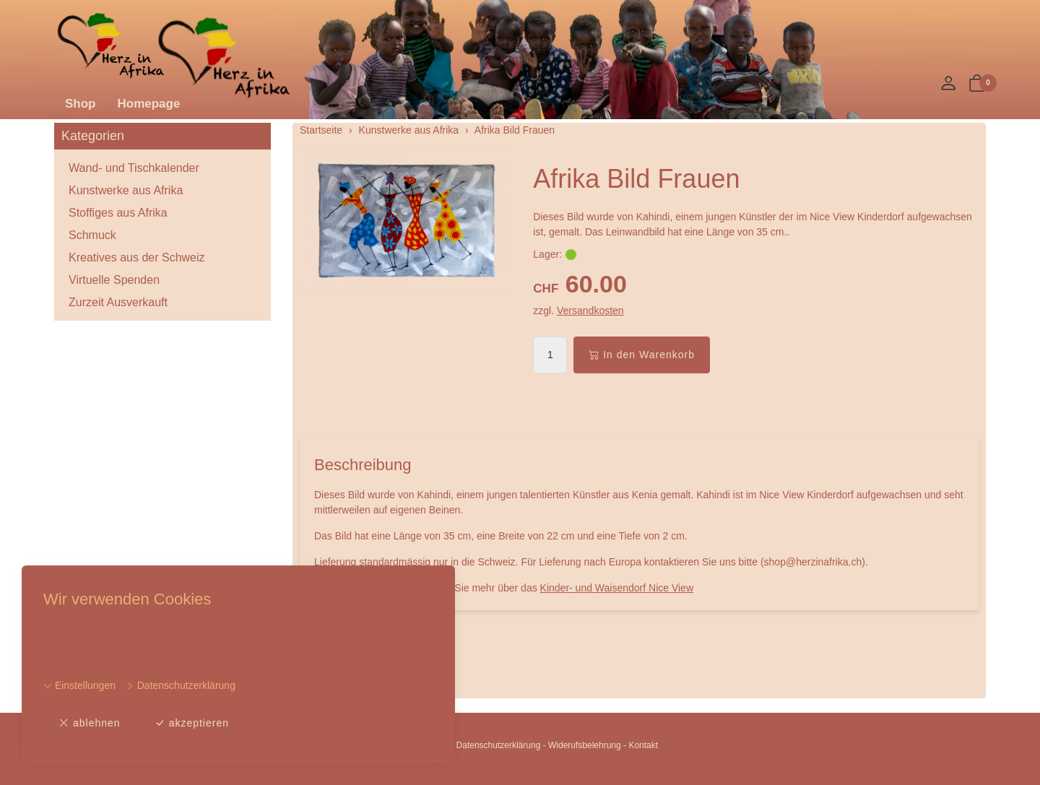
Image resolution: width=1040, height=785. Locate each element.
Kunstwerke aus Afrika (126, 190)
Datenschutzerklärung (180, 685)
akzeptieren (192, 723)
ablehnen (89, 723)
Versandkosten (590, 310)
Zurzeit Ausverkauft (118, 302)
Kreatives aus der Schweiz (137, 257)
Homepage (149, 103)
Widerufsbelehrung (584, 745)
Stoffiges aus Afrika (118, 213)
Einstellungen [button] (79, 685)
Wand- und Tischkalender (134, 168)
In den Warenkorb (642, 355)
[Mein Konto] (948, 84)
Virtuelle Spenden (114, 280)
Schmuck (92, 235)
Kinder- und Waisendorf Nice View (616, 588)
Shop (80, 103)
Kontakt (643, 745)
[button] (977, 84)
